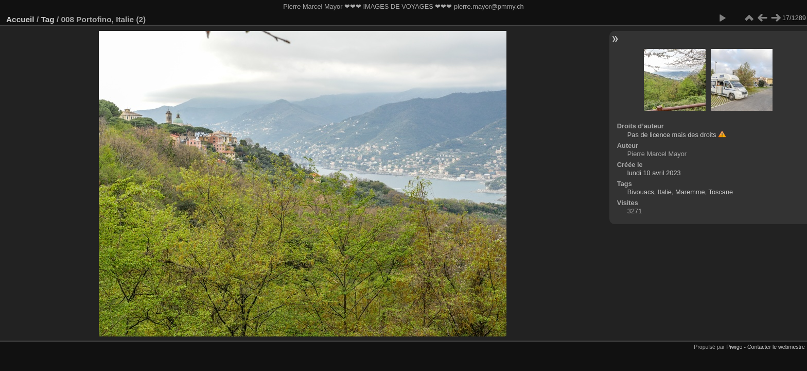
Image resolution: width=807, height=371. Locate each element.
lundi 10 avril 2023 (654, 173)
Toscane (721, 192)
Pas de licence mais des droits (671, 135)
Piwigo (734, 347)
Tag (47, 19)
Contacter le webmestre (776, 347)
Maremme (690, 192)
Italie (665, 192)
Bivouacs (640, 192)
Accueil (20, 19)
